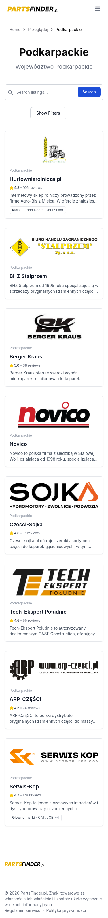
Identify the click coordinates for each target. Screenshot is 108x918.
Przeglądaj (38, 29)
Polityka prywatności (66, 910)
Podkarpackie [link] (69, 29)
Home (14, 29)
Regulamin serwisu (22, 910)
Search (89, 91)
